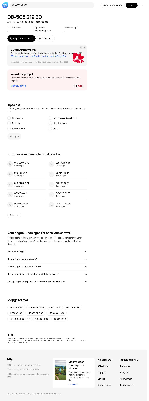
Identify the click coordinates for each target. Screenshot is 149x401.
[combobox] (53, 5)
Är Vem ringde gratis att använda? (47, 266)
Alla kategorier (105, 360)
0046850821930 (36, 307)
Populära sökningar (129, 360)
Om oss (101, 379)
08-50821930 (60, 319)
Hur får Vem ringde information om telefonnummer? (47, 274)
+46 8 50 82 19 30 (35, 313)
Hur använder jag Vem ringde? (47, 259)
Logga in (131, 5)
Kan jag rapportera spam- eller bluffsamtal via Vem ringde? (47, 281)
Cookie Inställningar (35, 393)
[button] (47, 79)
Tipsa (14, 136)
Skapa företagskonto (112, 5)
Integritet (125, 372)
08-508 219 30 (41, 319)
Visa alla (14, 215)
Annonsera (125, 366)
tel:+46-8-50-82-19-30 (20, 319)
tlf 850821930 (16, 313)
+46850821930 (16, 307)
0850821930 (55, 307)
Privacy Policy (14, 393)
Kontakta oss (104, 385)
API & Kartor (103, 366)
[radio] (9, 118)
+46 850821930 (73, 307)
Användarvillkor (127, 385)
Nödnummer (126, 379)
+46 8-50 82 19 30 (56, 313)
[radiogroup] (47, 123)
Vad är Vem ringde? (47, 251)
